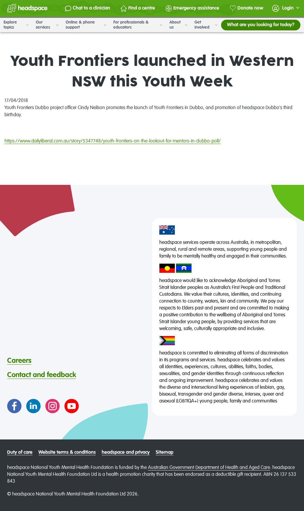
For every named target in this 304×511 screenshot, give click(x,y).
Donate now (246, 8)
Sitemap (164, 452)
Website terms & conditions (67, 452)
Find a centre (138, 8)
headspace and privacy (126, 452)
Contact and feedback (41, 375)
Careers (19, 360)
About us (178, 25)
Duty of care (20, 452)
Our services (47, 25)
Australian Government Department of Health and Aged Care (209, 467)
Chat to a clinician (87, 8)
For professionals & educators (137, 25)
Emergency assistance (192, 8)
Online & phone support (86, 25)
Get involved (206, 25)
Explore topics (16, 25)
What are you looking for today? (260, 25)
